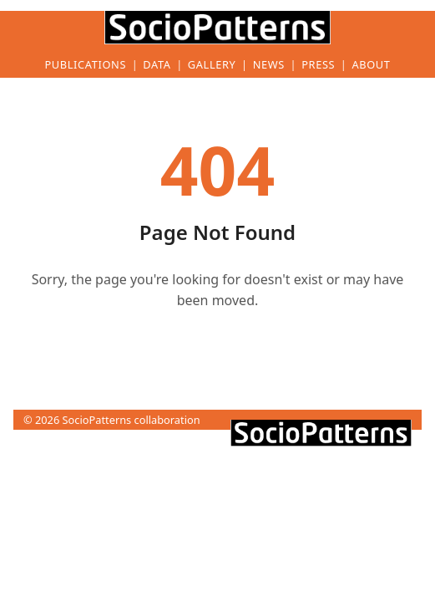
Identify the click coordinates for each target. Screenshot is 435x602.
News (269, 65)
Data (156, 65)
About (371, 65)
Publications (85, 65)
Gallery (212, 65)
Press (318, 65)
